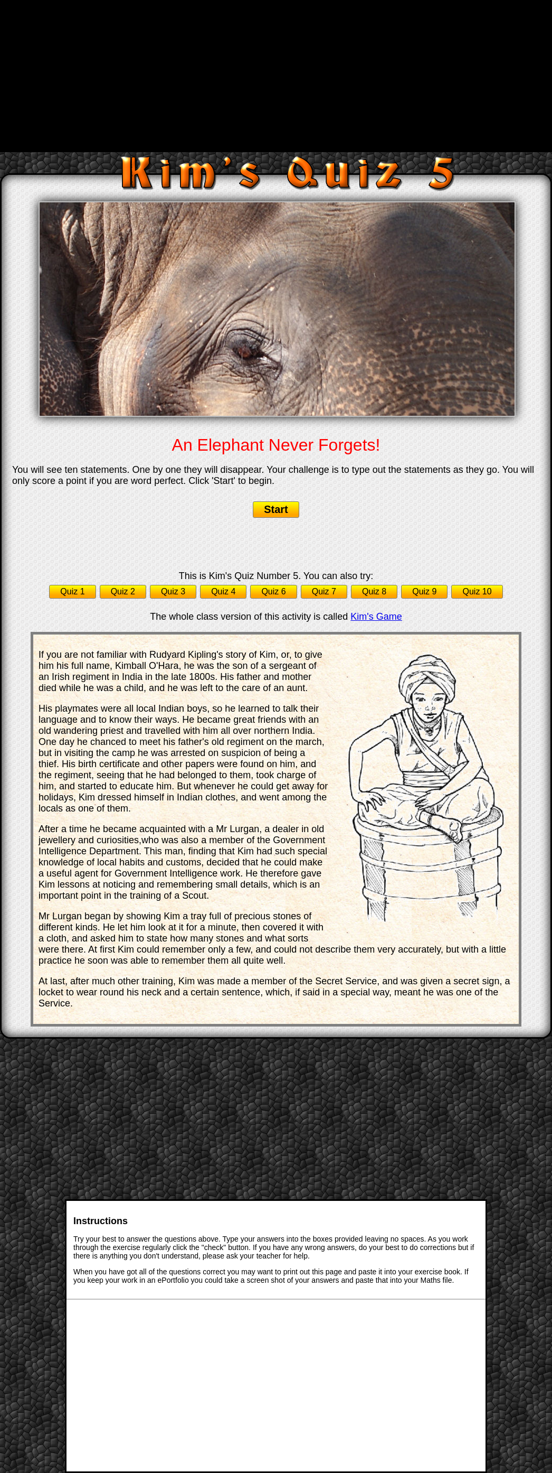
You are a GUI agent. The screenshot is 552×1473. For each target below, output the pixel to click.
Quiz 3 (173, 591)
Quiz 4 (223, 591)
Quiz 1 (72, 591)
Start (276, 509)
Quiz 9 (424, 591)
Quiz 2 (123, 591)
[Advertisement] (277, 75)
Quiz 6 (273, 591)
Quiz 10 (476, 591)
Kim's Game (376, 616)
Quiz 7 (324, 591)
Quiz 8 (374, 591)
